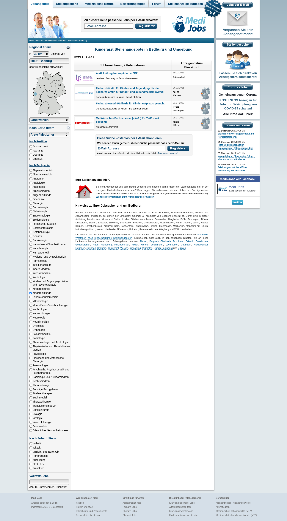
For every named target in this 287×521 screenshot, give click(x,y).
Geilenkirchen (83, 244)
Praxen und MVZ (84, 507)
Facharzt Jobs (130, 507)
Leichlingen (157, 244)
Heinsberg (106, 244)
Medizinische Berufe (99, 3)
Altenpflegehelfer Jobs (180, 507)
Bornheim (178, 241)
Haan (95, 244)
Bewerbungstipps (132, 3)
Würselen (147, 248)
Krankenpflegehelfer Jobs (182, 503)
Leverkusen (172, 244)
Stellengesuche (67, 3)
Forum (156, 3)
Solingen (91, 248)
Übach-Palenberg (163, 248)
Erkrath (190, 241)
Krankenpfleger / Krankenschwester (233, 503)
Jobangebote (40, 3)
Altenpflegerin (223, 507)
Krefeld (144, 244)
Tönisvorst (113, 248)
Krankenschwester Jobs (181, 511)
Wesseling (135, 248)
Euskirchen (202, 241)
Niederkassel (201, 244)
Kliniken (80, 503)
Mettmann (186, 244)
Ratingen (80, 248)
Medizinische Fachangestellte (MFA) (234, 511)
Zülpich (182, 248)
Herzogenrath (121, 244)
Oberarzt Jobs (130, 511)
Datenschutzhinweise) (168, 153)
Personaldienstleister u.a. (88, 515)
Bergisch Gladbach (160, 241)
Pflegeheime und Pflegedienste (91, 511)
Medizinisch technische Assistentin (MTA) (236, 515)
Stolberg (101, 248)
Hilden (134, 244)
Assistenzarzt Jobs (132, 503)
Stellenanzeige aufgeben (185, 3)
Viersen (124, 248)
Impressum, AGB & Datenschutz (47, 507)
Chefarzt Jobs (130, 515)
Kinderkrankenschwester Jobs (184, 515)
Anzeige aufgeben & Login (44, 503)
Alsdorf (143, 241)
